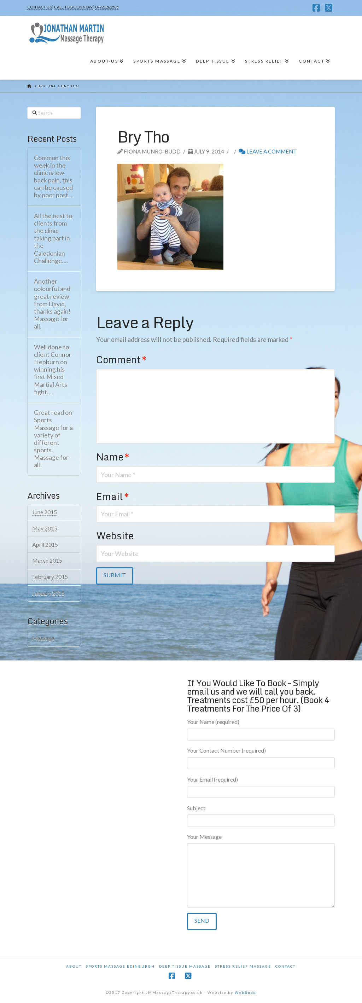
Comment (121, 359)
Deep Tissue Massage (185, 966)
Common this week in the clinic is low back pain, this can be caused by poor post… (53, 176)
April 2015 (45, 544)
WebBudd (245, 992)
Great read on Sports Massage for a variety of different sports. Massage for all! (53, 439)
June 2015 (44, 512)
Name (112, 457)
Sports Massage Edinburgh (120, 966)
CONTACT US (39, 7)
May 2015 (44, 528)
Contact (285, 966)
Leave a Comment (268, 151)
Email (112, 496)
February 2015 (50, 576)
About (74, 966)
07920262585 (106, 7)
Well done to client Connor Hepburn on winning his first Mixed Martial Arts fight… (52, 369)
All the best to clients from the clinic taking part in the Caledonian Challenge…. (53, 238)
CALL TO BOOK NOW (73, 7)
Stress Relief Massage (243, 966)
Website (115, 536)
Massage (43, 637)
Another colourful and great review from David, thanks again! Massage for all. (52, 304)
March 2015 (47, 560)
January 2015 (48, 593)
